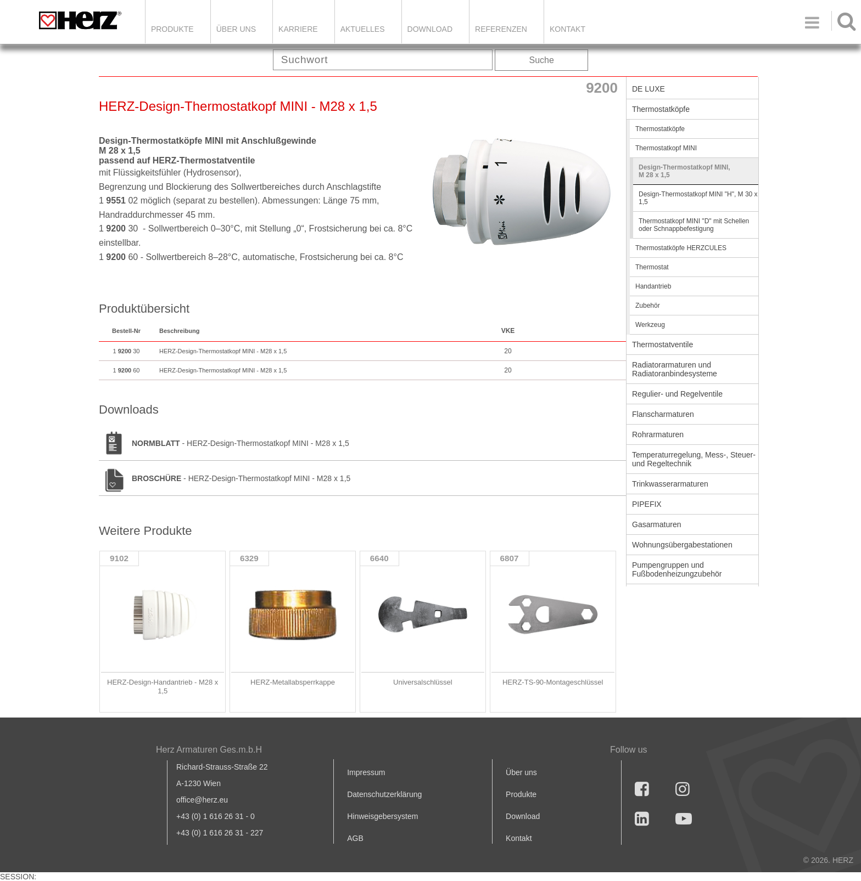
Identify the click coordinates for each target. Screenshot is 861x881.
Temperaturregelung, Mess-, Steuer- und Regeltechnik (694, 459)
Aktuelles (362, 29)
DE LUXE (648, 88)
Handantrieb (653, 286)
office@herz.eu (202, 799)
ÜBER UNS (236, 29)
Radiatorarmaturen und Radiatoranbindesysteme (674, 369)
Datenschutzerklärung (384, 794)
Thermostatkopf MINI (666, 148)
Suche (541, 60)
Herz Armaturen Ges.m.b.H (209, 749)
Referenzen (501, 29)
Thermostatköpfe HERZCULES (680, 248)
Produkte (172, 29)
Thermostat (652, 267)
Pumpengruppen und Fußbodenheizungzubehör (677, 569)
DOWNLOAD (429, 29)
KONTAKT (567, 29)
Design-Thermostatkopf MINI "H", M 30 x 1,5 (698, 198)
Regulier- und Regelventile (677, 393)
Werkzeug (650, 325)
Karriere (298, 29)
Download (523, 816)
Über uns (521, 772)
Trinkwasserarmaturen (670, 483)
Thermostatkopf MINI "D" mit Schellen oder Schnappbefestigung (694, 225)
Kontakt (519, 838)
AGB (355, 838)
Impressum (366, 772)
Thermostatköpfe (661, 109)
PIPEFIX (647, 504)
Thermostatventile (662, 344)
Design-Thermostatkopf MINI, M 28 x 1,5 (684, 171)
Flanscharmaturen (663, 414)
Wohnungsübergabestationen (682, 544)
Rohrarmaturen (658, 434)
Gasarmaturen (656, 524)
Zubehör (647, 305)
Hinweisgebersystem (382, 816)
